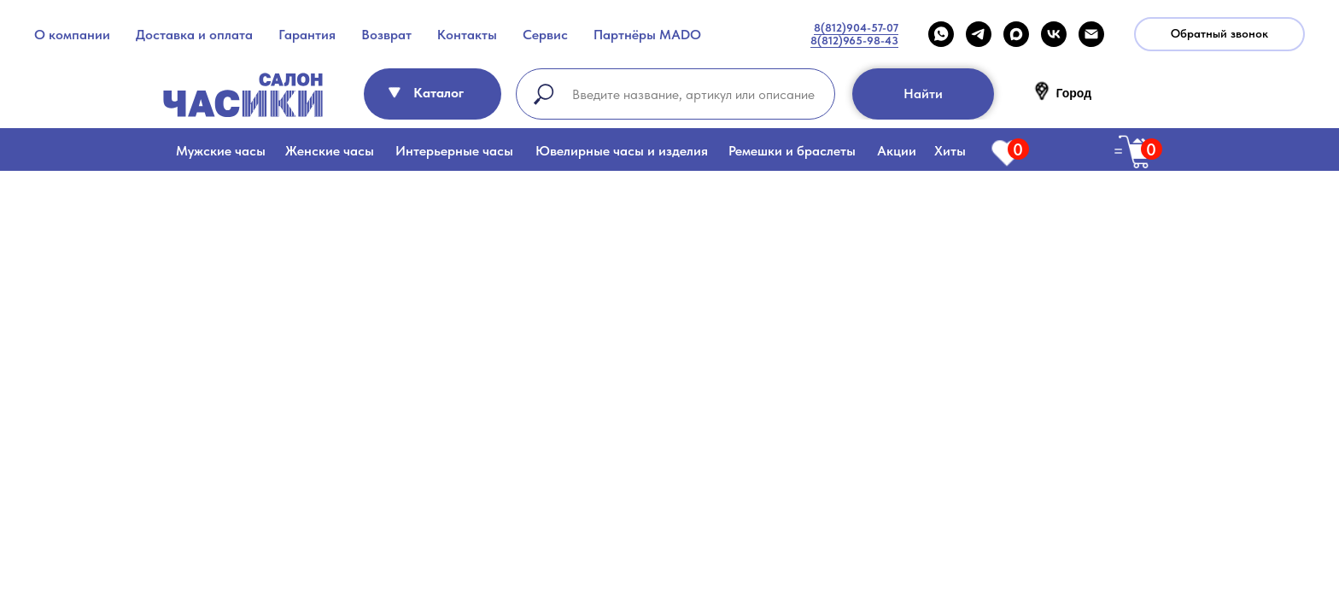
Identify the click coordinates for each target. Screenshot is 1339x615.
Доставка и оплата (194, 34)
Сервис (545, 34)
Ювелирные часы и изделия (621, 151)
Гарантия (307, 34)
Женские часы (329, 151)
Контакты (467, 34)
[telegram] (978, 34)
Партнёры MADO (647, 34)
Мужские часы (221, 151)
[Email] (1091, 34)
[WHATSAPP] (941, 34)
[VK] (1054, 34)
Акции (896, 151)
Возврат (386, 34)
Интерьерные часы (454, 151)
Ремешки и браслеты (792, 151)
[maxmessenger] (1016, 34)
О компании (72, 34)
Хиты (950, 151)
